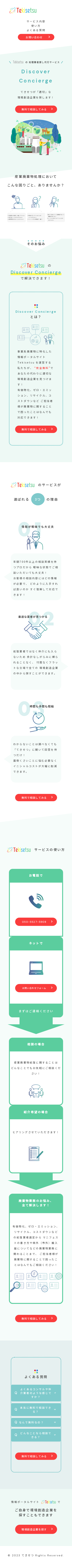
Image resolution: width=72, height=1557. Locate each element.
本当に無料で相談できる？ (35, 1409)
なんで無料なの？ (31, 1422)
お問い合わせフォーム (34, 987)
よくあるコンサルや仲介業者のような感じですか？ (36, 1393)
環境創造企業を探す (34, 1529)
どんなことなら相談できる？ (35, 1435)
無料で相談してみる (34, 109)
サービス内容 (36, 21)
